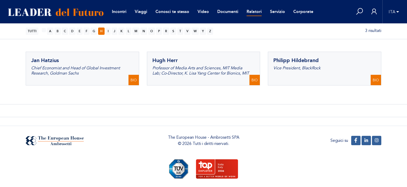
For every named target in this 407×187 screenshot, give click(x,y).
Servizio (277, 11)
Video (203, 11)
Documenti (227, 11)
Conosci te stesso (172, 11)
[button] (359, 11)
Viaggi (141, 11)
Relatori (254, 11)
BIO (134, 80)
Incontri (119, 11)
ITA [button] (392, 12)
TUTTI (32, 31)
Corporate (303, 11)
